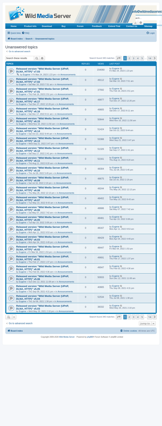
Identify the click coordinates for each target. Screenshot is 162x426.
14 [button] (149, 58)
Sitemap (148, 26)
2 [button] (129, 58)
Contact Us (131, 26)
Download (47, 26)
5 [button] (142, 58)
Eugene (26, 74)
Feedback (97, 26)
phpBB (90, 337)
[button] (119, 58)
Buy (64, 26)
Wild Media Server (67, 337)
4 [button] (137, 58)
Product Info (30, 26)
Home (14, 26)
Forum (80, 26)
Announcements (68, 74)
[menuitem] (25, 33)
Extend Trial (114, 26)
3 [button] (133, 58)
